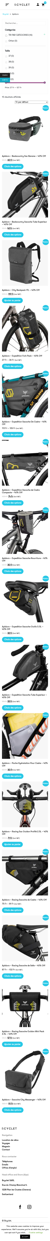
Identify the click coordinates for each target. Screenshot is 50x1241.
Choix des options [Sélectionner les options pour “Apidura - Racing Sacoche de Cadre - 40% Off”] (12, 910)
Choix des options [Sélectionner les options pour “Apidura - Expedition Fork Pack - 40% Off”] (12, 366)
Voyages (6, 1143)
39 (11, 67)
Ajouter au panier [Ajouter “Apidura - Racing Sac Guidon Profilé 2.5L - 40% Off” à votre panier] (12, 844)
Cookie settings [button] (36, 1232)
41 (11, 79)
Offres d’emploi (9, 1168)
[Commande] (31, 102)
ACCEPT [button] (25, 1237)
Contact (6, 1149)
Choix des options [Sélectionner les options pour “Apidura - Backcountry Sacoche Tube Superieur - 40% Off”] (12, 235)
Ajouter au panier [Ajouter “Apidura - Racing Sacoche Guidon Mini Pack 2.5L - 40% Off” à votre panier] (12, 1044)
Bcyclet (6, 14)
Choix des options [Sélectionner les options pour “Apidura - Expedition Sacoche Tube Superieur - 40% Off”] (12, 708)
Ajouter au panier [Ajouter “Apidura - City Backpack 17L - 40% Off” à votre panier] (12, 300)
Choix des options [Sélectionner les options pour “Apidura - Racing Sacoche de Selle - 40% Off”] (12, 976)
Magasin (6, 1146)
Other (13, 41)
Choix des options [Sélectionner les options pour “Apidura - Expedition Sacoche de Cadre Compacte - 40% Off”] (12, 503)
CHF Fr (6, 80)
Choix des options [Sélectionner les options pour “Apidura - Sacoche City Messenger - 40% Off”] (12, 1110)
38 (11, 62)
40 (11, 73)
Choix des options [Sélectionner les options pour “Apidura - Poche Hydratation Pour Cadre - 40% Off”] (12, 776)
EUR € (6, 75)
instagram (29, 1206)
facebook (20, 1206)
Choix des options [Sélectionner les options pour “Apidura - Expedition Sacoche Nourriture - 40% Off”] (12, 571)
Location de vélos (10, 1140)
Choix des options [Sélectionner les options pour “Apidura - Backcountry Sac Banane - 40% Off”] (12, 166)
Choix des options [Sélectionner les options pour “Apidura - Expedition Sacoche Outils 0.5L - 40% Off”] (12, 639)
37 (11, 56)
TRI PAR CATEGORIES (20, 35)
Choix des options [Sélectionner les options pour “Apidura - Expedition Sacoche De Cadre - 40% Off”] (12, 434)
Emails (5, 1164)
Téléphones (7, 1161)
